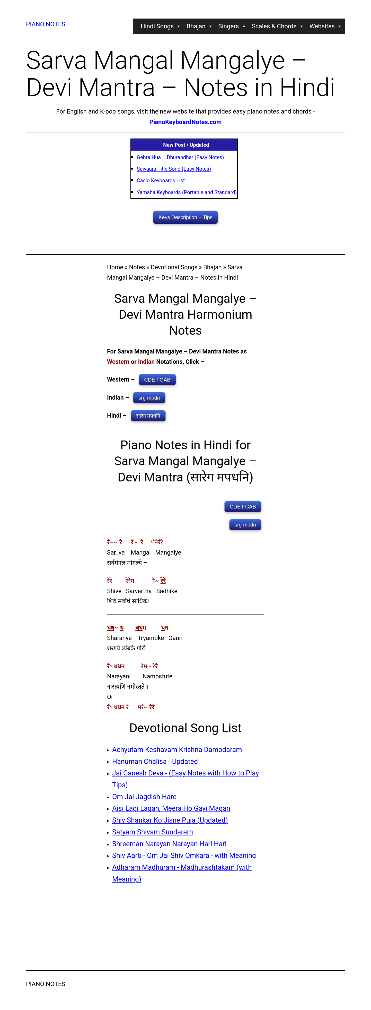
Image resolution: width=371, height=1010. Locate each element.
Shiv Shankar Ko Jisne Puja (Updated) (170, 820)
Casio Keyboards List (161, 180)
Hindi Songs (161, 26)
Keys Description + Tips (185, 217)
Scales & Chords (278, 26)
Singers (232, 26)
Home (115, 267)
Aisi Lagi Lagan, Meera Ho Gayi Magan (171, 808)
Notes (137, 267)
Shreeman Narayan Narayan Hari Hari (169, 844)
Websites (326, 26)
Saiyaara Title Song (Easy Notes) (174, 169)
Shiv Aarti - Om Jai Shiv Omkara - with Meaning (184, 855)
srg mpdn (149, 398)
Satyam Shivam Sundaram (152, 832)
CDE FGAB (157, 380)
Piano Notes (45, 24)
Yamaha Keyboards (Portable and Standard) (187, 192)
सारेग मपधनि (148, 416)
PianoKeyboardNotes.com (185, 122)
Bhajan (200, 26)
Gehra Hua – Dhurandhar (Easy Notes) (180, 157)
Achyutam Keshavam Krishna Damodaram (177, 750)
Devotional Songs (174, 267)
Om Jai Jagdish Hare (144, 797)
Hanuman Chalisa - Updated (155, 761)
